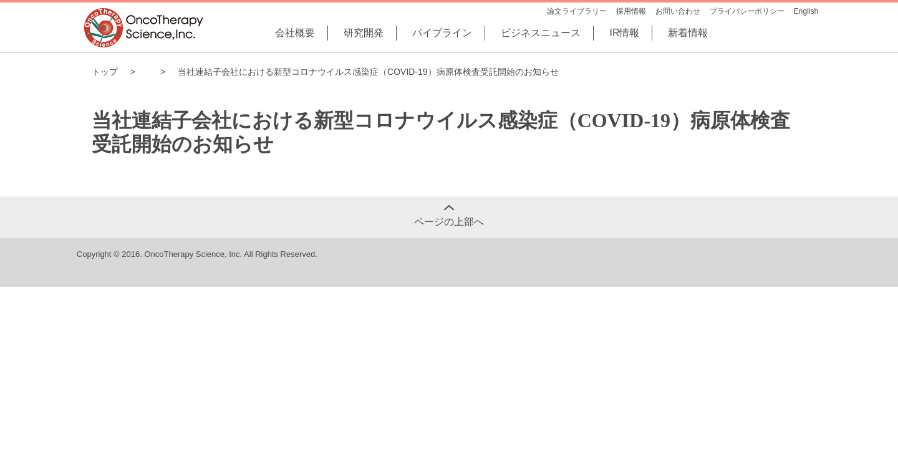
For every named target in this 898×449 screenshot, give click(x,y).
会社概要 (295, 32)
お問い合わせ (677, 11)
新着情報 (688, 32)
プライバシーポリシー (747, 11)
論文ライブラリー (577, 11)
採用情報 (631, 11)
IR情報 (624, 32)
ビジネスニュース (541, 32)
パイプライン (442, 32)
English (806, 11)
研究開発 (364, 32)
